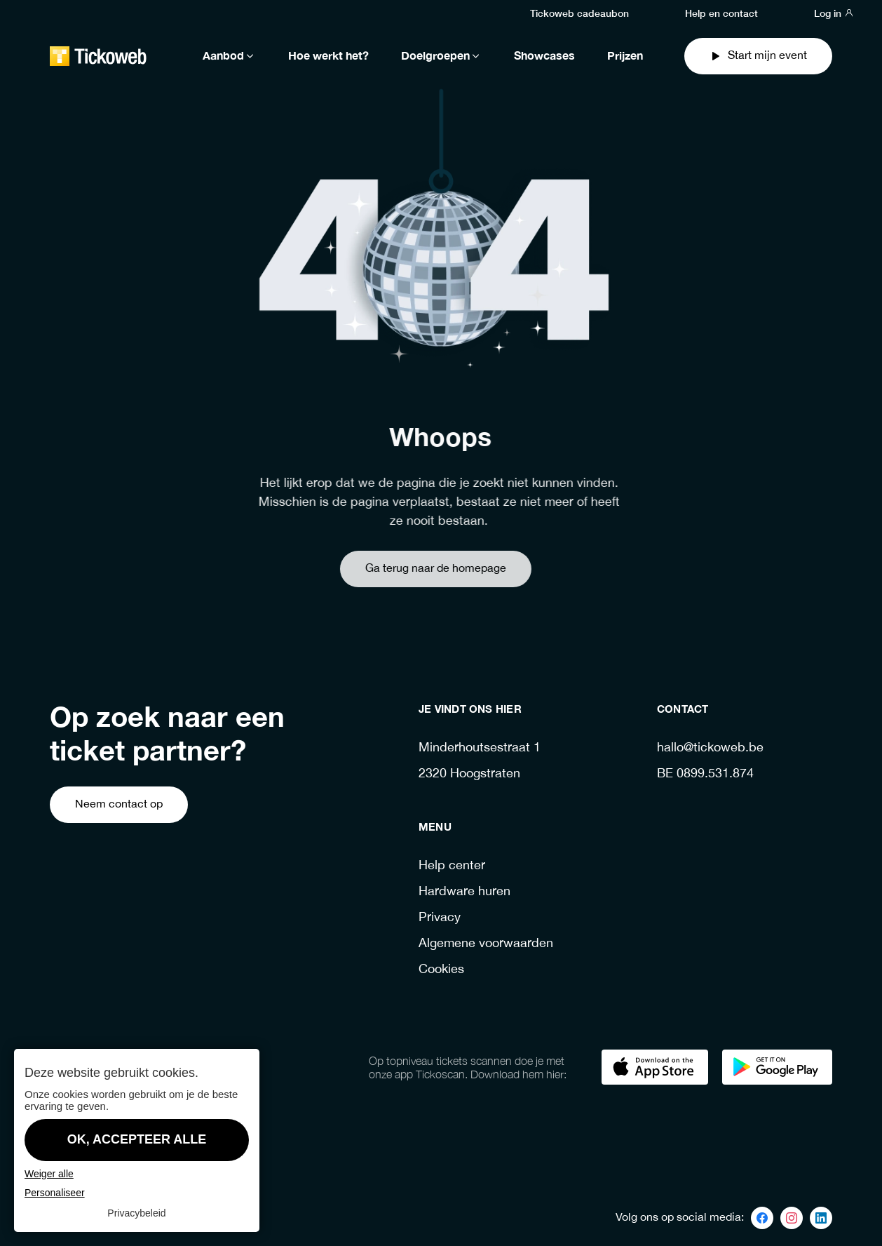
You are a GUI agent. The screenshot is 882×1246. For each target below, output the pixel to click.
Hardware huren (464, 892)
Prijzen (625, 56)
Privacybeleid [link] (136, 1213)
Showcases (544, 56)
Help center (452, 866)
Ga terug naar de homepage (411, 568)
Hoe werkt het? (328, 56)
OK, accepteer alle (137, 1139)
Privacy (440, 918)
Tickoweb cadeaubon (579, 13)
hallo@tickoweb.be (710, 748)
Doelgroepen (441, 56)
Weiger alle (49, 1173)
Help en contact (721, 13)
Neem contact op (119, 804)
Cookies (441, 969)
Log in (834, 13)
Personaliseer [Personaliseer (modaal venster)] (55, 1192)
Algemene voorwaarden (486, 943)
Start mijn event (758, 56)
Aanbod (229, 56)
